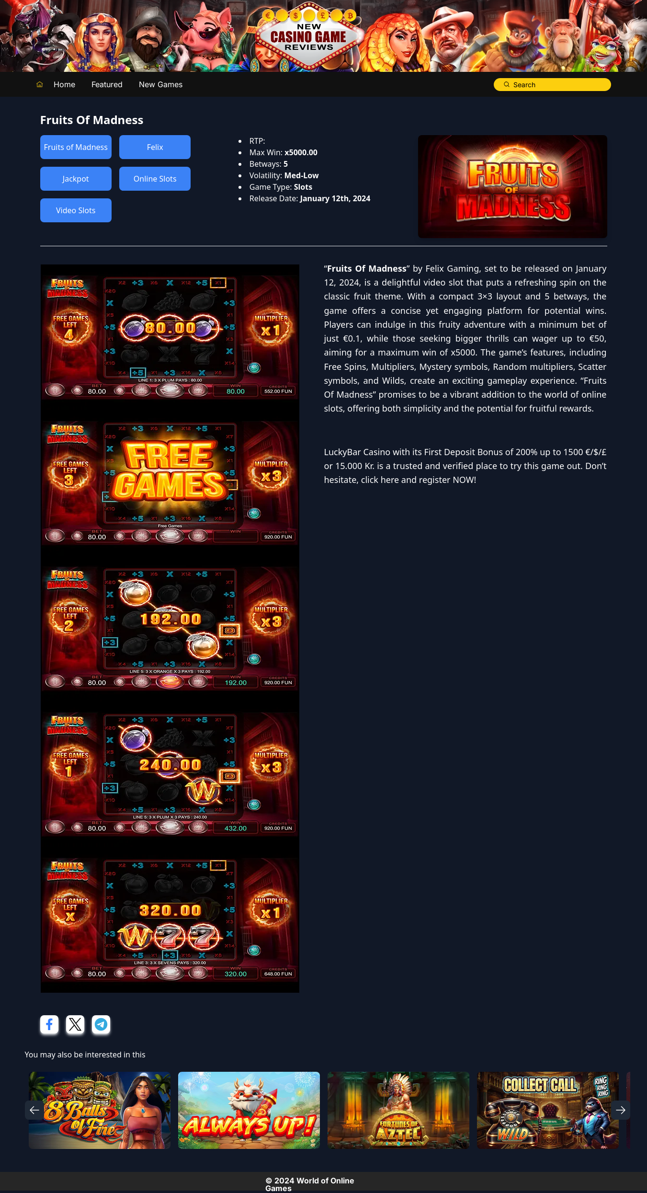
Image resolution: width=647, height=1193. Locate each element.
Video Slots (75, 210)
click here (380, 479)
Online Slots (155, 178)
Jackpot (76, 178)
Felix (155, 147)
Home (64, 84)
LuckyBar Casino (357, 452)
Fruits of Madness (76, 147)
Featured (107, 84)
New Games (160, 84)
